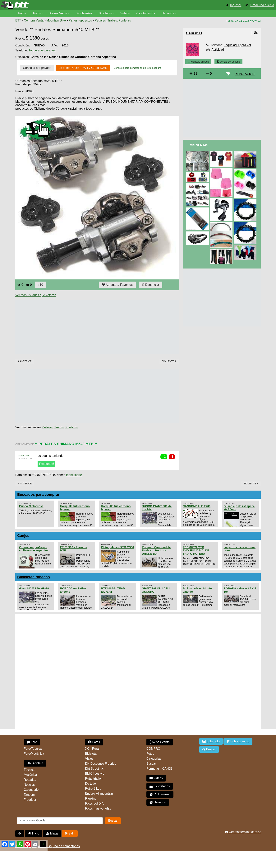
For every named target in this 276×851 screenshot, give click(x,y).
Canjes (23, 536)
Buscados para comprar (38, 494)
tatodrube (23, 455)
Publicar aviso (238, 741)
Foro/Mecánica (34, 753)
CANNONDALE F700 (196, 506)
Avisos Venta (58, 13)
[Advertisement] (85, 327)
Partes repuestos (80, 20)
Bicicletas (106, 13)
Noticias (29, 784)
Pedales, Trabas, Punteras (113, 20)
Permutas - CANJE (159, 768)
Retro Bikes (93, 788)
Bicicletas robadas (33, 577)
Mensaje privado (198, 61)
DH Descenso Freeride (100, 763)
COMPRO (153, 748)
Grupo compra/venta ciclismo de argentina (33, 548)
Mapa (52, 833)
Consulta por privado (37, 67)
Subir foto (211, 741)
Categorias (153, 758)
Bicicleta (35, 763)
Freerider (30, 799)
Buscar (151, 763)
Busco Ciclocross (31, 506)
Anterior (25, 361)
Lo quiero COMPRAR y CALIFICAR (83, 67)
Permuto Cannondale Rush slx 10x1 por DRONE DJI (156, 550)
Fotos (37, 13)
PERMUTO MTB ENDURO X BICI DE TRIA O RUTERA (196, 550)
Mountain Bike (56, 20)
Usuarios (168, 13)
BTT (18, 20)
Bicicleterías (84, 13)
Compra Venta (34, 20)
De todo (90, 783)
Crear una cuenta (262, 5)
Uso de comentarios (66, 846)
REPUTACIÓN (245, 74)
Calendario (31, 789)
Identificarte (74, 475)
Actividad (218, 49)
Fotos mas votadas (98, 808)
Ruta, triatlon (94, 778)
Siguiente (169, 361)
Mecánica (30, 774)
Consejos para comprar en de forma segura (137, 67)
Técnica (29, 769)
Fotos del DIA (94, 803)
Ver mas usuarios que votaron (35, 295)
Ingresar (236, 5)
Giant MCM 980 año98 (34, 588)
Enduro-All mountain (99, 793)
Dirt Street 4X (94, 768)
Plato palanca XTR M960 (117, 547)
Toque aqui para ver (42, 50)
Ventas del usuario (228, 61)
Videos (125, 13)
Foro (21, 13)
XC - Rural (92, 748)
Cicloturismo (144, 13)
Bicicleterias (160, 786)
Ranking (90, 798)
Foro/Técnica (33, 748)
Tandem (29, 794)
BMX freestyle (94, 773)
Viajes (89, 758)
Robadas (30, 779)
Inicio (33, 833)
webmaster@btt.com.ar (243, 832)
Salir (70, 833)
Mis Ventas (199, 145)
